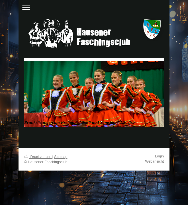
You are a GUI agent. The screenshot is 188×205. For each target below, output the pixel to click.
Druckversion (38, 157)
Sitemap (60, 157)
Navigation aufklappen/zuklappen (94, 7)
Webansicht (154, 161)
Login (159, 156)
